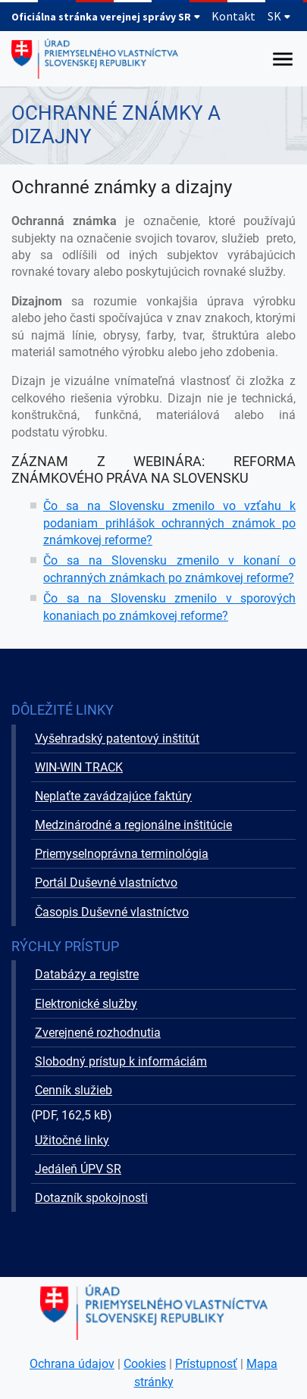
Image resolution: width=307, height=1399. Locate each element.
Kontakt (233, 15)
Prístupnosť (206, 1364)
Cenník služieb (73, 1090)
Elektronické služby (86, 1004)
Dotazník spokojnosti (91, 1198)
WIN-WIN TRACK (79, 767)
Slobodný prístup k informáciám (121, 1061)
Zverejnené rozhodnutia (98, 1032)
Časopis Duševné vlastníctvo (112, 912)
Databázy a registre (87, 974)
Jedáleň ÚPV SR (78, 1169)
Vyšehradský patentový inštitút (117, 738)
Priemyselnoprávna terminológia (121, 854)
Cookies (145, 1364)
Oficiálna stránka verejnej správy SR (106, 17)
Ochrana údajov (72, 1364)
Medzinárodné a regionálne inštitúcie (133, 825)
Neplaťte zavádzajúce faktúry (113, 796)
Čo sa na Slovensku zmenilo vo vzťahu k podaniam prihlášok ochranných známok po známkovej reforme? (169, 523)
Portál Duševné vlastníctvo (106, 882)
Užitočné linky (72, 1140)
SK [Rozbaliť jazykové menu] (279, 15)
